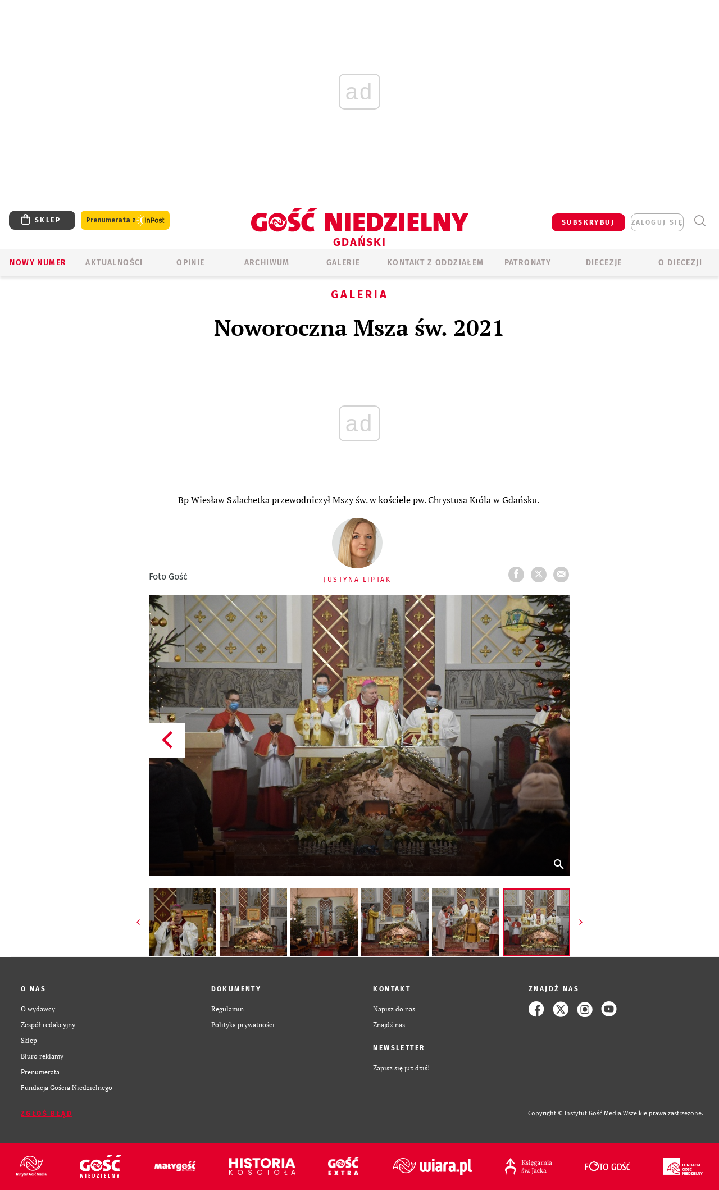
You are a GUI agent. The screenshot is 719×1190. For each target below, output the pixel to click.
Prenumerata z (125, 220)
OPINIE (190, 262)
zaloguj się (657, 222)
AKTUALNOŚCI (114, 262)
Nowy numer (38, 262)
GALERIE (343, 262)
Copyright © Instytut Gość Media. (575, 1113)
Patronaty (528, 262)
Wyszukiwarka (699, 221)
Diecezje (604, 262)
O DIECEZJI (680, 262)
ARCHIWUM (267, 262)
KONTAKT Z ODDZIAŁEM (435, 262)
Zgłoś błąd (46, 1114)
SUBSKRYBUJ (588, 222)
